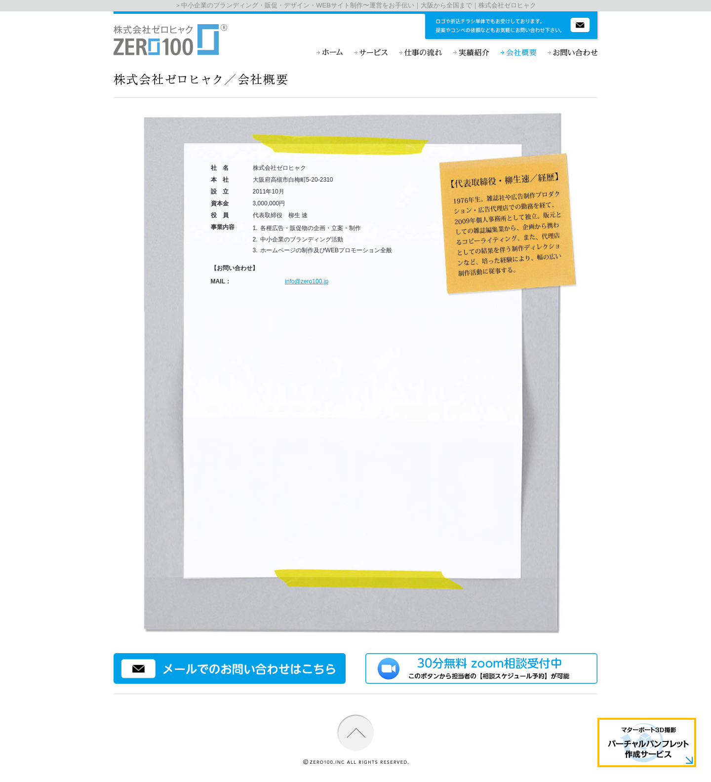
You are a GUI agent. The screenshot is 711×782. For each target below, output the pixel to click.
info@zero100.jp (306, 281)
